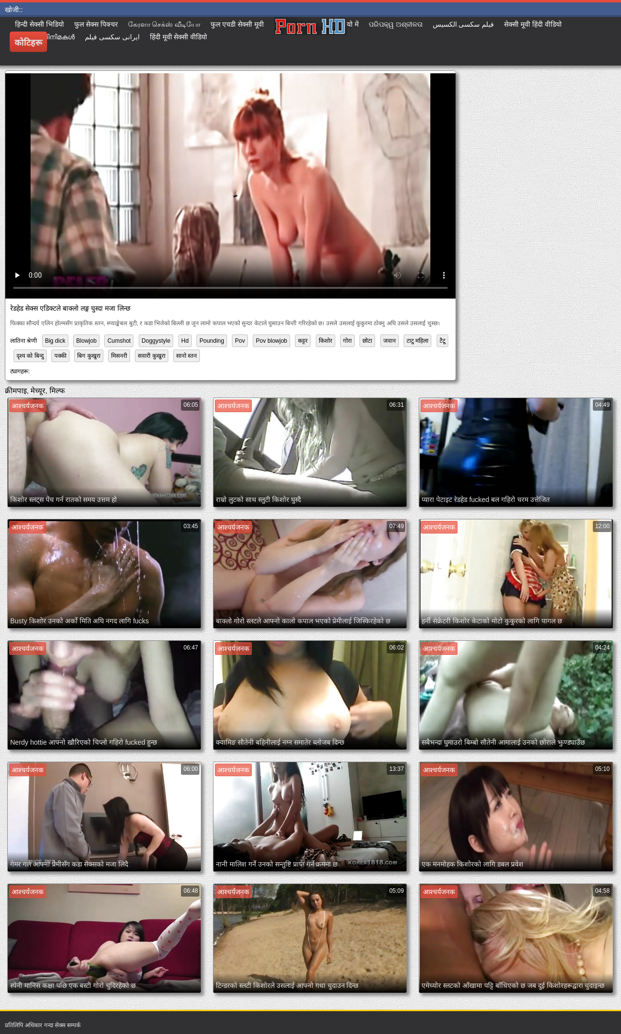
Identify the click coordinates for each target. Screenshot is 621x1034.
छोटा (367, 340)
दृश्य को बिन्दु (30, 355)
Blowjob (86, 340)
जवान (389, 340)
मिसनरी (119, 355)
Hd (185, 340)
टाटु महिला (417, 340)
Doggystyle (156, 340)
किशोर (325, 340)
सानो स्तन (186, 355)
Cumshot (119, 340)
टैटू (442, 340)
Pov (240, 340)
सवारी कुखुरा (151, 355)
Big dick (55, 340)
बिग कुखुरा (88, 355)
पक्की (60, 355)
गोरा (347, 340)
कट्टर (303, 340)
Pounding (211, 340)
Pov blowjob (271, 340)
